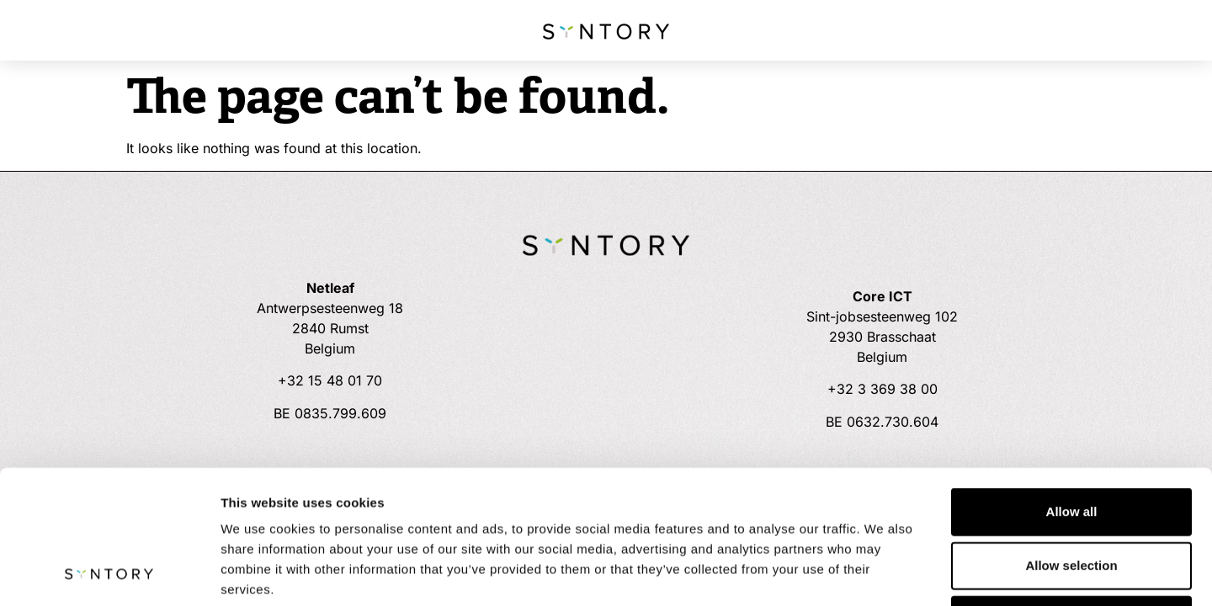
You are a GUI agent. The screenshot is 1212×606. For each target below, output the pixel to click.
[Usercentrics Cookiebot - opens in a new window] (109, 573)
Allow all (1072, 386)
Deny (1071, 493)
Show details (883, 573)
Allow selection (1071, 440)
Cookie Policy (536, 504)
